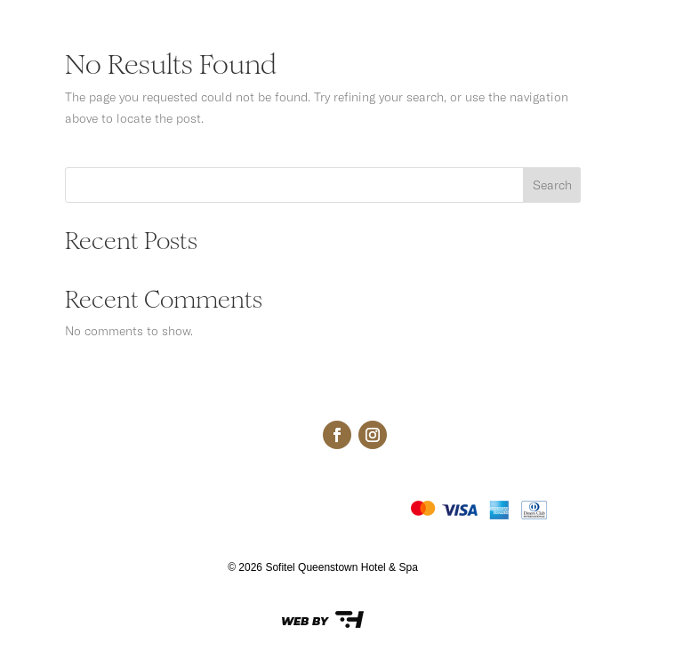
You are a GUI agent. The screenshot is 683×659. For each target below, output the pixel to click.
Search (552, 185)
